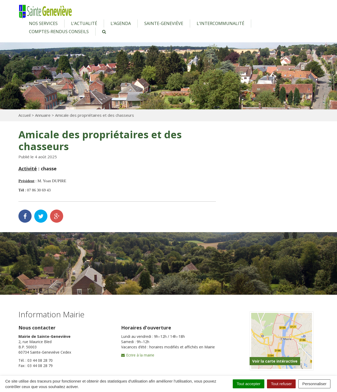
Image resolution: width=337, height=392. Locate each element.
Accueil (24, 115)
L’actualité (84, 23)
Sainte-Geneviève (163, 23)
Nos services (43, 23)
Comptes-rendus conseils (59, 31)
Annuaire (43, 115)
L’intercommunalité (220, 23)
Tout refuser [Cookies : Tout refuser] (281, 383)
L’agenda (121, 23)
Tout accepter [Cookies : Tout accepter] (248, 383)
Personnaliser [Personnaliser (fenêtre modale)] (314, 383)
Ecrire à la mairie (137, 355)
